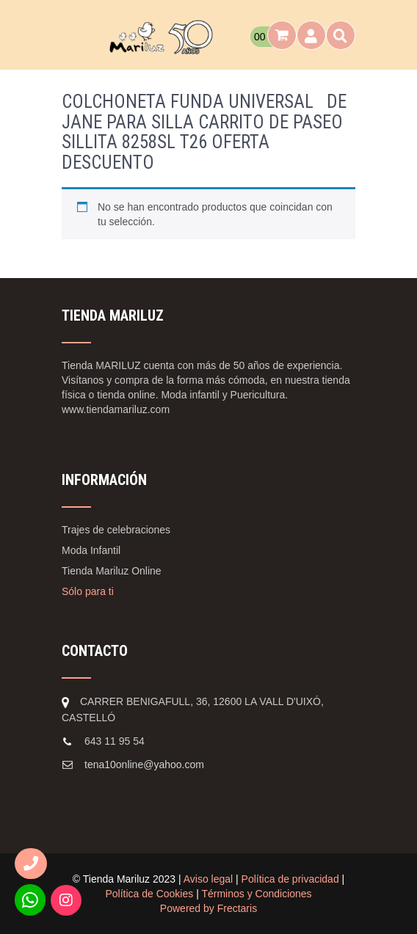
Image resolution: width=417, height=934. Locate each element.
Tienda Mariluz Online (112, 571)
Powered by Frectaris (208, 908)
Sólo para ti (88, 591)
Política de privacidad (290, 879)
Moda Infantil (91, 550)
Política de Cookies (149, 894)
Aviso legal (208, 879)
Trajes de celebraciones (116, 530)
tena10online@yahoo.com (144, 764)
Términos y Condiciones (256, 894)
